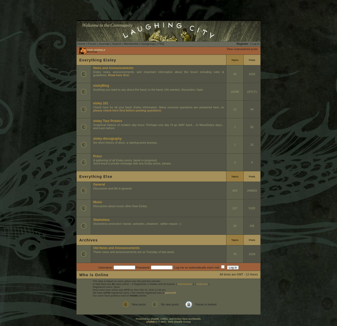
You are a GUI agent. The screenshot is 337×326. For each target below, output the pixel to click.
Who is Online (94, 275)
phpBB (150, 321)
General (99, 184)
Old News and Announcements (116, 248)
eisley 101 (100, 103)
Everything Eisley (97, 60)
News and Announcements (113, 68)
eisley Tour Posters (107, 121)
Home (81, 43)
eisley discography (107, 138)
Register (243, 43)
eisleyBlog (101, 85)
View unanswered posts (242, 49)
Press (97, 156)
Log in (256, 43)
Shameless (101, 220)
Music (97, 202)
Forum (92, 43)
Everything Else (95, 176)
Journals (104, 43)
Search (116, 43)
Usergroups (148, 43)
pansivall (170, 292)
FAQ (161, 43)
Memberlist (131, 43)
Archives (88, 240)
